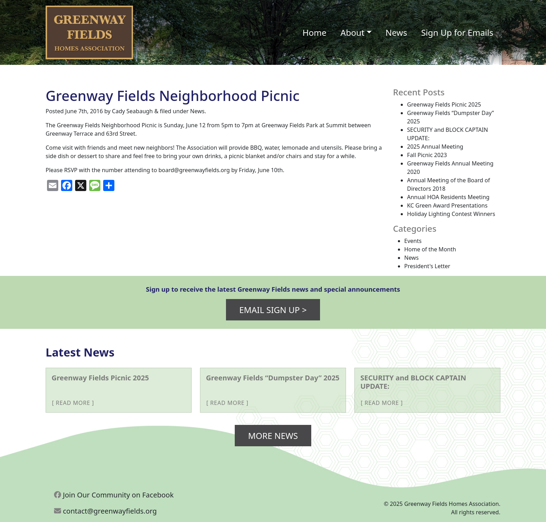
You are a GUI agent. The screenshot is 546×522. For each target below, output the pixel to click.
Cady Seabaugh (132, 111)
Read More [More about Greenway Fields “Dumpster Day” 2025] (227, 403)
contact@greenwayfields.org (105, 511)
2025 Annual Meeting (435, 146)
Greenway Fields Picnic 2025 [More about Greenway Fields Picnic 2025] (100, 377)
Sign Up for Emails (457, 32)
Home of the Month (430, 249)
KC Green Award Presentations (447, 205)
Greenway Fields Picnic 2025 (444, 104)
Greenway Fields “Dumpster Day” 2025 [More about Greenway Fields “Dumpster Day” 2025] (273, 377)
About (352, 32)
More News (273, 435)
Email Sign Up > (273, 310)
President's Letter (427, 266)
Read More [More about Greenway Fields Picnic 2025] (73, 403)
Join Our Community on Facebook (114, 495)
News (396, 32)
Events (412, 241)
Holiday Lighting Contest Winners (451, 214)
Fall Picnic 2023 (427, 155)
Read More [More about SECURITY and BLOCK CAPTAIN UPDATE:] (382, 403)
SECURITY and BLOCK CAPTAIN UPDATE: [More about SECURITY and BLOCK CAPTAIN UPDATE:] (413, 382)
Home (314, 32)
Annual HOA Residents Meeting (448, 197)
